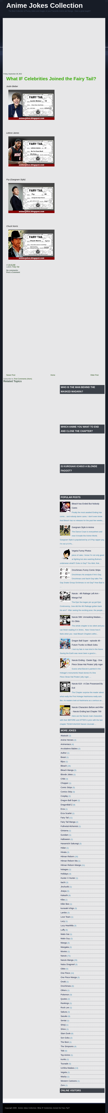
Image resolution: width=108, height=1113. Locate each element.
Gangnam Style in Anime (83, 527)
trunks (63, 1059)
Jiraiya (63, 891)
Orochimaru (66, 986)
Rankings (65, 1003)
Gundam (64, 835)
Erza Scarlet (66, 813)
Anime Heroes (67, 740)
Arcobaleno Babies (69, 748)
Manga (64, 943)
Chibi (63, 779)
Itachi (63, 882)
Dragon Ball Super (69, 800)
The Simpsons (67, 1046)
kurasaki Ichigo (67, 908)
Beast (63, 757)
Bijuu (63, 761)
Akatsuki (64, 735)
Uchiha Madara (67, 1068)
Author (63, 753)
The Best (65, 1042)
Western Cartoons (69, 1081)
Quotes (64, 999)
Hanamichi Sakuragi (70, 843)
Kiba (63, 899)
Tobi (62, 1051)
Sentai (63, 1020)
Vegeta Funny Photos (81, 551)
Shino (63, 1029)
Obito (63, 969)
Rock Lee (65, 1007)
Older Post (94, 375)
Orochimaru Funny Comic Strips (86, 570)
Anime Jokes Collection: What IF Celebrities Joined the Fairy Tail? (44, 1108)
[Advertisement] (28, 46)
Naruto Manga (67, 960)
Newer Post (10, 375)
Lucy (63, 921)
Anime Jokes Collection (44, 5)
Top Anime (65, 1055)
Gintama (64, 830)
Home (52, 375)
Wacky (63, 1076)
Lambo (64, 912)
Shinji (63, 1025)
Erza (63, 809)
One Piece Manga (69, 977)
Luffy (63, 930)
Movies (64, 951)
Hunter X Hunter (68, 878)
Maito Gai (65, 934)
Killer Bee (65, 904)
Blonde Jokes (67, 774)
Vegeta (64, 1072)
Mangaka (65, 947)
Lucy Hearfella (67, 925)
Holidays (64, 874)
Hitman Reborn (67, 856)
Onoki (63, 981)
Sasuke (64, 1016)
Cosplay (64, 796)
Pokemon (65, 994)
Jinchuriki (65, 887)
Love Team (65, 917)
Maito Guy (65, 938)
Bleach (64, 766)
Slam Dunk (65, 1033)
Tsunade (64, 1064)
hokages (64, 869)
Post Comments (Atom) (23, 379)
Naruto (64, 956)
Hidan (63, 848)
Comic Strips (66, 787)
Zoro (63, 1085)
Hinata (63, 852)
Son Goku (65, 1038)
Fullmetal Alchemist (69, 826)
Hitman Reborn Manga (71, 865)
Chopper (64, 783)
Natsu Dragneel (68, 964)
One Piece (65, 973)
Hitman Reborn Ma (69, 861)
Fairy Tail (15, 267)
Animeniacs (66, 744)
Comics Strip (66, 792)
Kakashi (64, 895)
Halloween (65, 839)
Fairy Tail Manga (68, 822)
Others (64, 990)
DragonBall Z (66, 805)
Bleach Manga (67, 770)
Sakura (64, 1012)
